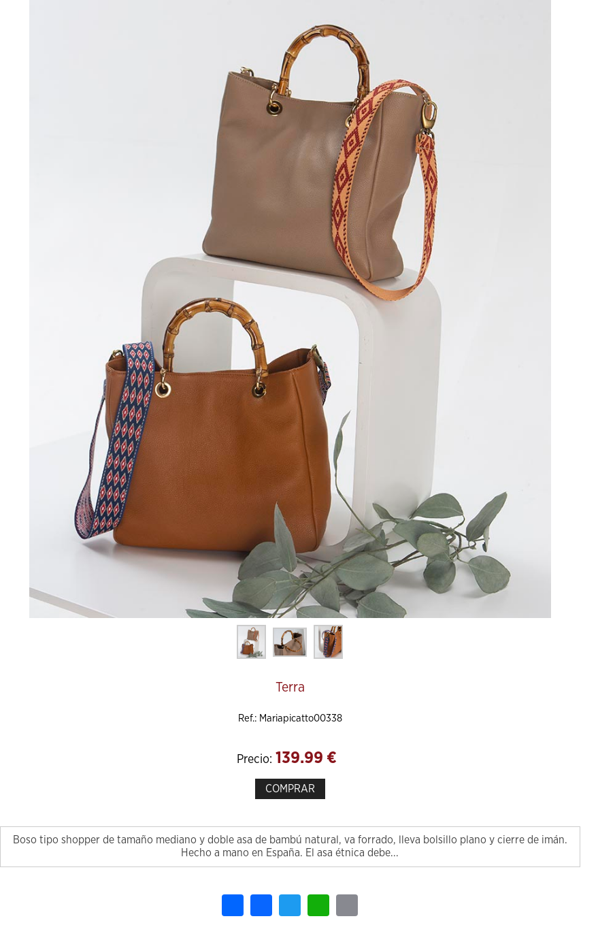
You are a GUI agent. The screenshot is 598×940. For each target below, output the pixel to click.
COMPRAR (290, 788)
